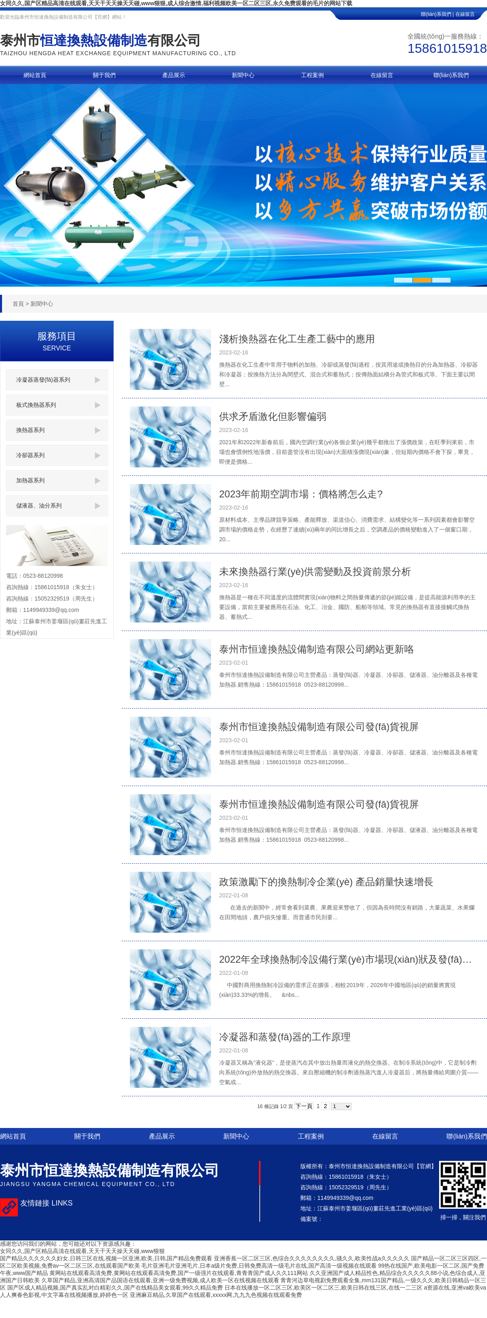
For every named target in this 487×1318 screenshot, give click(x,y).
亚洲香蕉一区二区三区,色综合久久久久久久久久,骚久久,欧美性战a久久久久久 (311, 1258)
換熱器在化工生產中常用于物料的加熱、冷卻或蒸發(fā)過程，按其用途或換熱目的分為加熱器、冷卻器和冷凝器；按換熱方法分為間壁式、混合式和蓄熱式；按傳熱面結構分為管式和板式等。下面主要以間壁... (348, 374)
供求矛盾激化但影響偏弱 (272, 416)
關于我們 (87, 1136)
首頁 (18, 303)
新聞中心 (41, 303)
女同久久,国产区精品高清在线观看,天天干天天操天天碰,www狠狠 (82, 1251)
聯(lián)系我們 (466, 1136)
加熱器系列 (58, 480)
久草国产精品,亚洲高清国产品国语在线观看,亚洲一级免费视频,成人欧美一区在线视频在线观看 (160, 1280)
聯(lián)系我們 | (437, 14)
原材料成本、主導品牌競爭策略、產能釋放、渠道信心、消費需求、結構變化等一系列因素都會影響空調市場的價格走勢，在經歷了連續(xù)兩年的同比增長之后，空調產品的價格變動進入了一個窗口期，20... (347, 529)
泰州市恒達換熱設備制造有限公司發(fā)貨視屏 (319, 726)
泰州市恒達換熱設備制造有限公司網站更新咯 (316, 649)
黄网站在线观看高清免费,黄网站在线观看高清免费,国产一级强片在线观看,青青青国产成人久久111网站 (179, 1273)
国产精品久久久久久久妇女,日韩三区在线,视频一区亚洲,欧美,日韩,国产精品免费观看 (106, 1258)
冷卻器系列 (58, 455)
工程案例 (311, 1136)
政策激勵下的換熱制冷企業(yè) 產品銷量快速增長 (326, 881)
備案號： (311, 1219)
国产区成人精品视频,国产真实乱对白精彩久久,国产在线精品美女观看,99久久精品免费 (115, 1287)
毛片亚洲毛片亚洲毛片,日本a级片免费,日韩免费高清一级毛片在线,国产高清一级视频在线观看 (258, 1265)
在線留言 (471, 14)
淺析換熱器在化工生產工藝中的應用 (297, 338)
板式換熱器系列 (58, 405)
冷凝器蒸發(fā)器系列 (58, 379)
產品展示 (162, 1136)
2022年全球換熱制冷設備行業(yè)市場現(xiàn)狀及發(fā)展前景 (349, 959)
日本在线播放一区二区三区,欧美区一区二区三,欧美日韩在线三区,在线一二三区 (323, 1287)
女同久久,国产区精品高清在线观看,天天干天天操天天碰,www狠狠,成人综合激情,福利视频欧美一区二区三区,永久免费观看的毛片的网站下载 (176, 3)
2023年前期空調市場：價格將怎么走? (301, 493)
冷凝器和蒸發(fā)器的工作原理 (285, 1036)
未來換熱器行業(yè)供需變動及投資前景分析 (315, 571)
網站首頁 (13, 1136)
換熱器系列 (58, 430)
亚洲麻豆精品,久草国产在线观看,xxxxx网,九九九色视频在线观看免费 (216, 1295)
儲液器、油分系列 (58, 505)
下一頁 (303, 1106)
